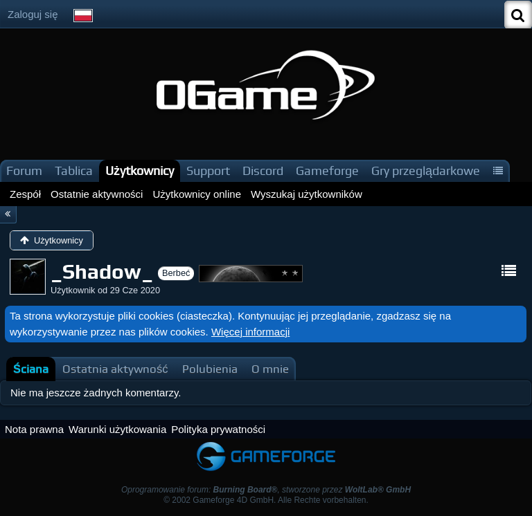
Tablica (74, 170)
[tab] (30, 369)
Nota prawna (34, 429)
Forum (24, 170)
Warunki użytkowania (117, 429)
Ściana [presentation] (30, 369)
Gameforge (327, 170)
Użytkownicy (139, 170)
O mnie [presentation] (270, 369)
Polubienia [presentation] (210, 369)
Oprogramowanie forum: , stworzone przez (266, 490)
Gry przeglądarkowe (425, 170)
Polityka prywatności (218, 429)
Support (208, 170)
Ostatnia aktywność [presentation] (115, 369)
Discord (262, 170)
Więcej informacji (250, 332)
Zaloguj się (33, 14)
